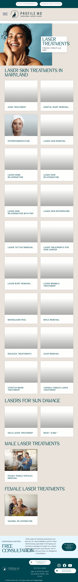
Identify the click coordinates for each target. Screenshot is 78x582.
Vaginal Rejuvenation (20, 521)
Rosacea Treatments (20, 353)
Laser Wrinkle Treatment (52, 284)
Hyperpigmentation (19, 141)
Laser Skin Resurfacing (57, 211)
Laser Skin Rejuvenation (51, 176)
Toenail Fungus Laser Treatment (56, 388)
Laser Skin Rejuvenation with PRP (20, 212)
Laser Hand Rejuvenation (15, 176)
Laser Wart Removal (19, 283)
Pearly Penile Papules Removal (20, 477)
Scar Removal (51, 353)
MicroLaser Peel (17, 319)
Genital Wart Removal (56, 107)
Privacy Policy (38, 580)
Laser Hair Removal (55, 141)
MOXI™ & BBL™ (51, 433)
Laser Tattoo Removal (20, 247)
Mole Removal (51, 319)
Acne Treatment (17, 107)
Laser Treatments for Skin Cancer (56, 248)
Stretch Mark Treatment (16, 388)
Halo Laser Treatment (20, 433)
